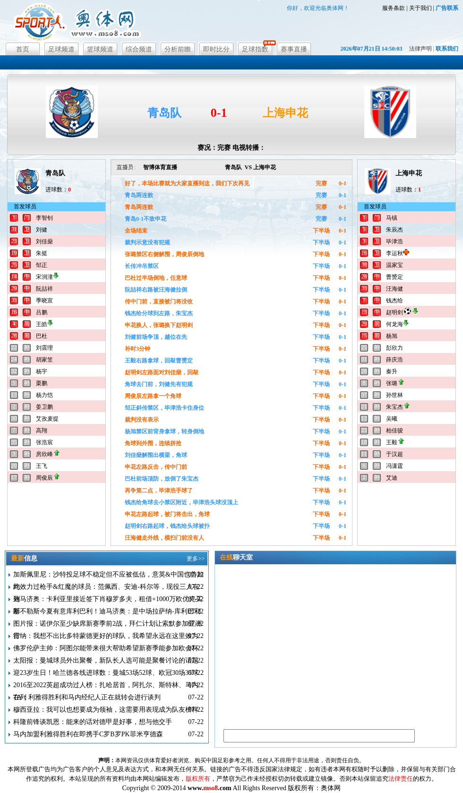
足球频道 (61, 49)
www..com (210, 788)
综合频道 (139, 49)
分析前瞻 (177, 49)
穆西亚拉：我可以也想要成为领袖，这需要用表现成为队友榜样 (105, 709)
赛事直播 (294, 49)
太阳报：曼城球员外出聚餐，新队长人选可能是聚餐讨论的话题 (105, 660)
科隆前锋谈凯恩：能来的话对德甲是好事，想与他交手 (92, 721)
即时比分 (216, 49)
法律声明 (420, 48)
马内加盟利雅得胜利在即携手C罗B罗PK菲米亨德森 (88, 734)
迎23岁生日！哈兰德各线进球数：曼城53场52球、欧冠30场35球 (105, 672)
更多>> (196, 558)
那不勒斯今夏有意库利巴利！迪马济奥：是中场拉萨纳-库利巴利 (107, 611)
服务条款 (393, 8)
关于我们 (420, 8)
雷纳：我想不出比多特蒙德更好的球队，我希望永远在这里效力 (105, 635)
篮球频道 (100, 49)
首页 (22, 49)
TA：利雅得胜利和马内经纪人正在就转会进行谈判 (87, 697)
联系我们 (447, 48)
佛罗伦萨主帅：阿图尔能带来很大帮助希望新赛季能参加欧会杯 (105, 648)
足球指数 (255, 49)
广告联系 (447, 8)
